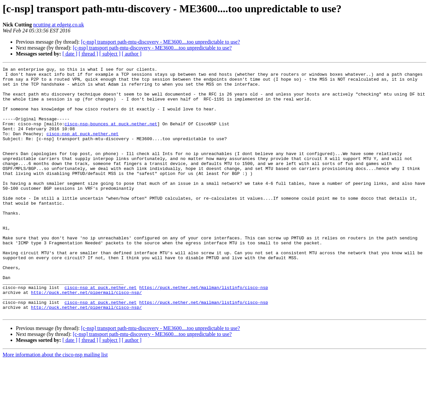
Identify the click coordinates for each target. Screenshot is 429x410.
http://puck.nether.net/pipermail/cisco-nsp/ (86, 338)
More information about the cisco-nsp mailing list (55, 404)
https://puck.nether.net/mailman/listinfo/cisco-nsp (203, 332)
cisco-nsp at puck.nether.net (83, 147)
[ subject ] (110, 54)
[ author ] (132, 54)
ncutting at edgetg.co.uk (58, 24)
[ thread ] (88, 54)
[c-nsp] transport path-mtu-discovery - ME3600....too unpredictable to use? (160, 42)
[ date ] (69, 54)
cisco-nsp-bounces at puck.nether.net (110, 136)
